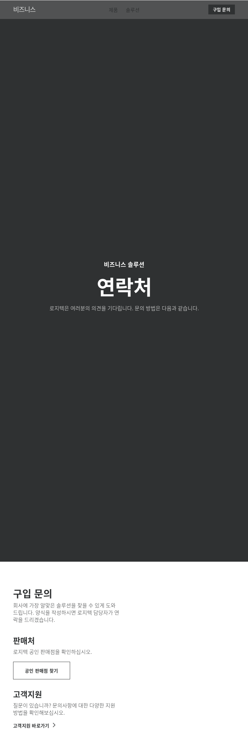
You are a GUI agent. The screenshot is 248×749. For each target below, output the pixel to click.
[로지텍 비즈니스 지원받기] (34, 725)
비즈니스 (24, 25)
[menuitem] (113, 26)
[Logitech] (47, 8)
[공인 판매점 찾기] (41, 670)
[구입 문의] (221, 26)
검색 (226, 8)
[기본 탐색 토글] (240, 8)
